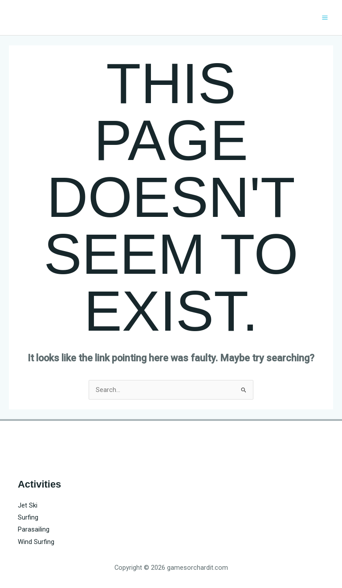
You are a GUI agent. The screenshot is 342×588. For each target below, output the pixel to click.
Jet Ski (27, 505)
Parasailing (33, 529)
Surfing (28, 517)
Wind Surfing (36, 542)
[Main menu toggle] (325, 17)
